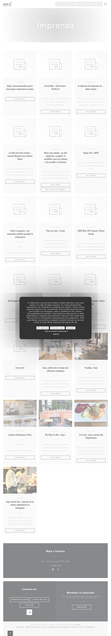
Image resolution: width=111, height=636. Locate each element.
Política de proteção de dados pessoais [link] (56, 331)
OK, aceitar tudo (43, 328)
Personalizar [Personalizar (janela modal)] (70, 328)
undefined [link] (56, 334)
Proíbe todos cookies (57, 328)
